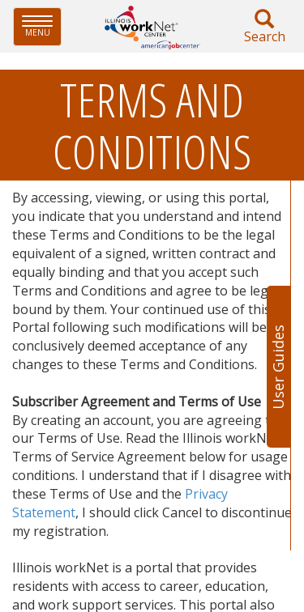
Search (264, 27)
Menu (42, 26)
